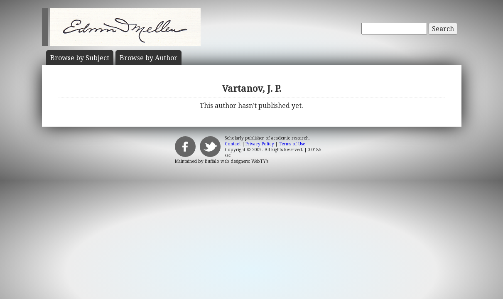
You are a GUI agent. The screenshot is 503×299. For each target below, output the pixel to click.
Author (148, 57)
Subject (79, 57)
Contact (233, 144)
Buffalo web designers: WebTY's (236, 161)
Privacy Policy (259, 144)
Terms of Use (292, 144)
